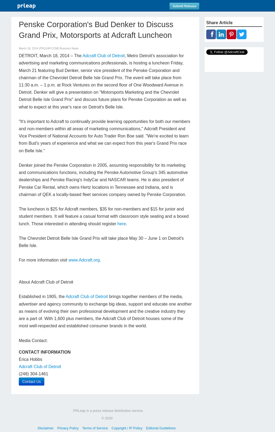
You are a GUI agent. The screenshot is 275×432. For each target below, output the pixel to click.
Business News (69, 48)
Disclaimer (46, 428)
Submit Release (184, 6)
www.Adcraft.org (84, 260)
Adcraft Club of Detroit (103, 55)
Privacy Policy (68, 428)
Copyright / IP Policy (126, 428)
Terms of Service (95, 428)
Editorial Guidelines (161, 428)
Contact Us (31, 381)
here (121, 224)
